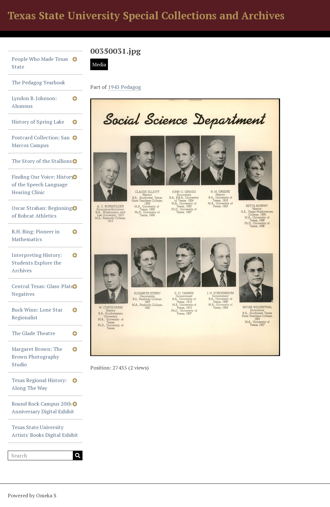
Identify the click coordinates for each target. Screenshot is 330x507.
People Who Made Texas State (40, 62)
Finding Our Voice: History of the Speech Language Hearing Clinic (43, 184)
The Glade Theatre (33, 333)
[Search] (45, 455)
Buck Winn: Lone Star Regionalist (37, 313)
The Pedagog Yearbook (38, 82)
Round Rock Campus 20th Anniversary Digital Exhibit (43, 407)
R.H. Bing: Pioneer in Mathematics (36, 235)
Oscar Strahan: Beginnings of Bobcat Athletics (43, 211)
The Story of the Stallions (42, 160)
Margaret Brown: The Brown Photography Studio (37, 356)
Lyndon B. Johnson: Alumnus (34, 102)
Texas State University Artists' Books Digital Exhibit (45, 431)
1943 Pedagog (124, 86)
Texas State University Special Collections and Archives (146, 15)
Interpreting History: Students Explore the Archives (37, 262)
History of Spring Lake (38, 121)
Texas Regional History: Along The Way (39, 384)
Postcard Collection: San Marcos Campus (41, 141)
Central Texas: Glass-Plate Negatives (42, 290)
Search (77, 455)
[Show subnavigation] (74, 59)
